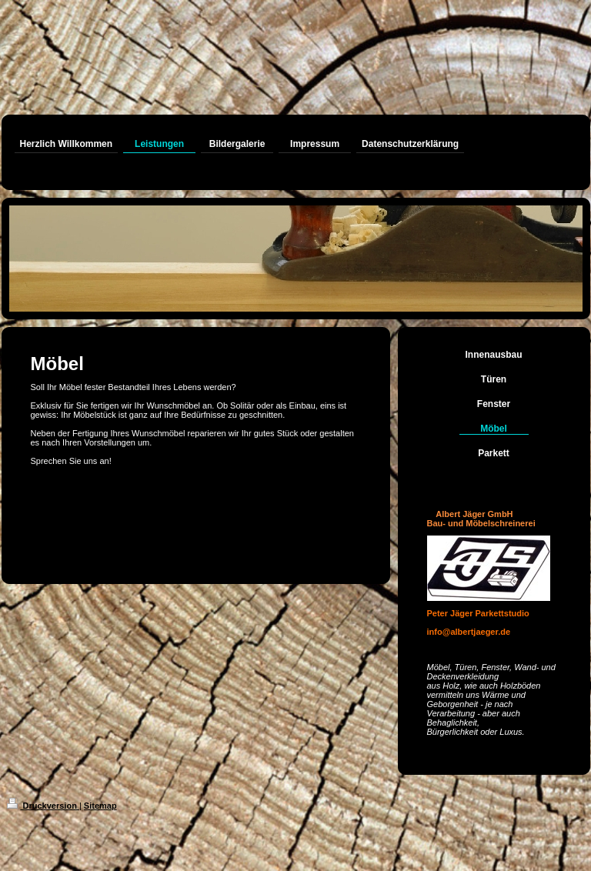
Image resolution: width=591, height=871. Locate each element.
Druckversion (43, 805)
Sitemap (100, 805)
